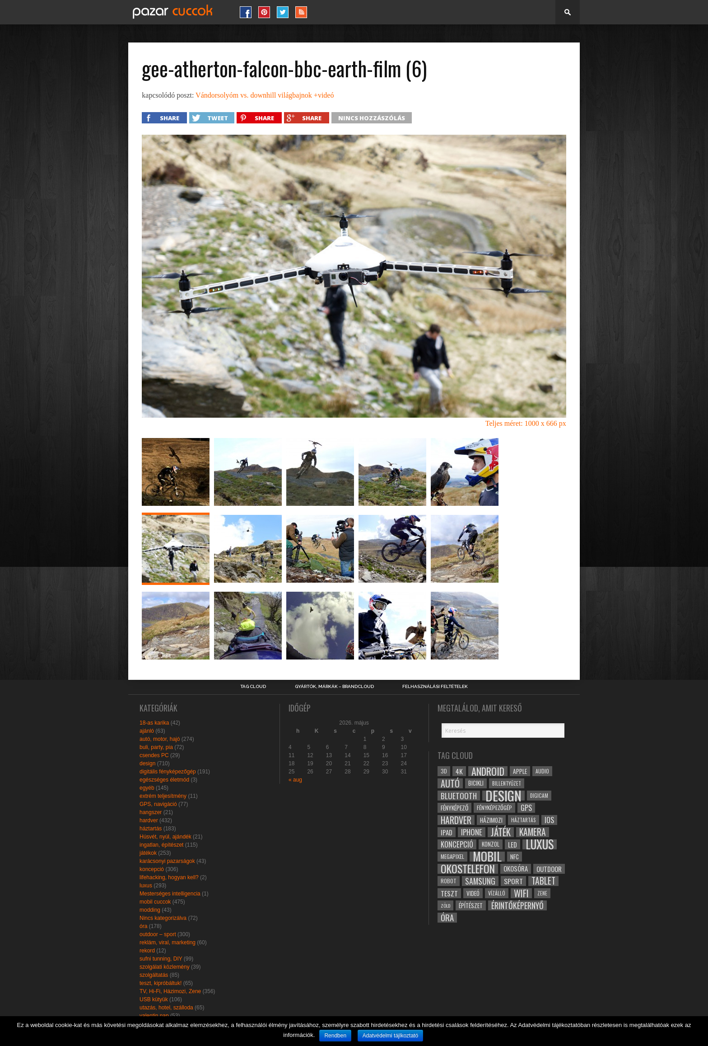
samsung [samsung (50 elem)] (480, 881)
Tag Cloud (253, 686)
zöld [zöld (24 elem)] (445, 905)
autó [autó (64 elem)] (450, 783)
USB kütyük (154, 999)
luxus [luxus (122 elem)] (540, 844)
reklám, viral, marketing (168, 942)
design (147, 763)
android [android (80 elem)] (487, 771)
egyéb (147, 788)
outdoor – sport (158, 934)
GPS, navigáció (158, 804)
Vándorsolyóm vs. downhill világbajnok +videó (265, 95)
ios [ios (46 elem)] (549, 820)
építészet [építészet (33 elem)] (471, 905)
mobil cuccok (155, 902)
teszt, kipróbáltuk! (161, 983)
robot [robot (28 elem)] (448, 881)
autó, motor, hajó (160, 739)
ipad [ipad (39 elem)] (446, 832)
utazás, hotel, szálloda (166, 1007)
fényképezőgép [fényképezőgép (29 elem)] (494, 807)
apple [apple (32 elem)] (520, 771)
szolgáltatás (154, 975)
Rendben (335, 1035)
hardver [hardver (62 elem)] (456, 820)
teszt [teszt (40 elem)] (449, 893)
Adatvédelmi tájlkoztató (390, 1035)
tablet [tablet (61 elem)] (543, 881)
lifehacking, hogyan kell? (169, 877)
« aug (295, 780)
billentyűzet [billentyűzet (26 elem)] (506, 783)
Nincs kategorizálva (163, 918)
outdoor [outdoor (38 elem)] (549, 869)
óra (143, 926)
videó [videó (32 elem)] (473, 893)
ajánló (147, 731)
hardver (149, 820)
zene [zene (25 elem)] (542, 893)
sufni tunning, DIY (161, 959)
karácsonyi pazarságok (167, 861)
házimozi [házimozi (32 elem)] (491, 820)
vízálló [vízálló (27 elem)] (496, 893)
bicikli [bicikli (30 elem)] (476, 783)
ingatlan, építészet (161, 845)
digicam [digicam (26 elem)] (539, 795)
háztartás (151, 828)
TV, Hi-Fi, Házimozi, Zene (170, 991)
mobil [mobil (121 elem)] (487, 857)
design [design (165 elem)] (503, 796)
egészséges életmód (164, 780)
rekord (147, 950)
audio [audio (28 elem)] (542, 771)
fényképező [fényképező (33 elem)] (454, 807)
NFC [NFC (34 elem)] (514, 856)
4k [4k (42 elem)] (459, 771)
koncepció (152, 869)
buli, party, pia (156, 747)
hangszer (151, 812)
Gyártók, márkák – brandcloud (334, 686)
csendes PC (154, 755)
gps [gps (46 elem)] (526, 808)
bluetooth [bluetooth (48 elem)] (459, 796)
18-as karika (154, 723)
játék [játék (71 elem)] (501, 832)
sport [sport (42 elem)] (513, 881)
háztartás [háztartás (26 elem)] (523, 820)
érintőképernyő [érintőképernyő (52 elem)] (517, 905)
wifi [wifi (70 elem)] (521, 893)
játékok (148, 853)
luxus (146, 885)
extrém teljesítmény (163, 796)
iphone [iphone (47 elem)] (471, 832)
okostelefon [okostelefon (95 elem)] (468, 869)
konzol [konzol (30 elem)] (490, 844)
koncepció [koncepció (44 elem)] (457, 844)
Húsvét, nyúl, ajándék (165, 837)
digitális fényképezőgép (168, 771)
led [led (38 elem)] (512, 844)
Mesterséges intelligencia (170, 894)
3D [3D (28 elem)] (444, 771)
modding (150, 910)
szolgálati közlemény (165, 967)
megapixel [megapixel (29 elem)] (452, 856)
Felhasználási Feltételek (435, 686)
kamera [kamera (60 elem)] (532, 832)
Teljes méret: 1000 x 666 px (525, 423)
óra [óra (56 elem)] (447, 918)
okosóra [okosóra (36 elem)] (515, 868)
